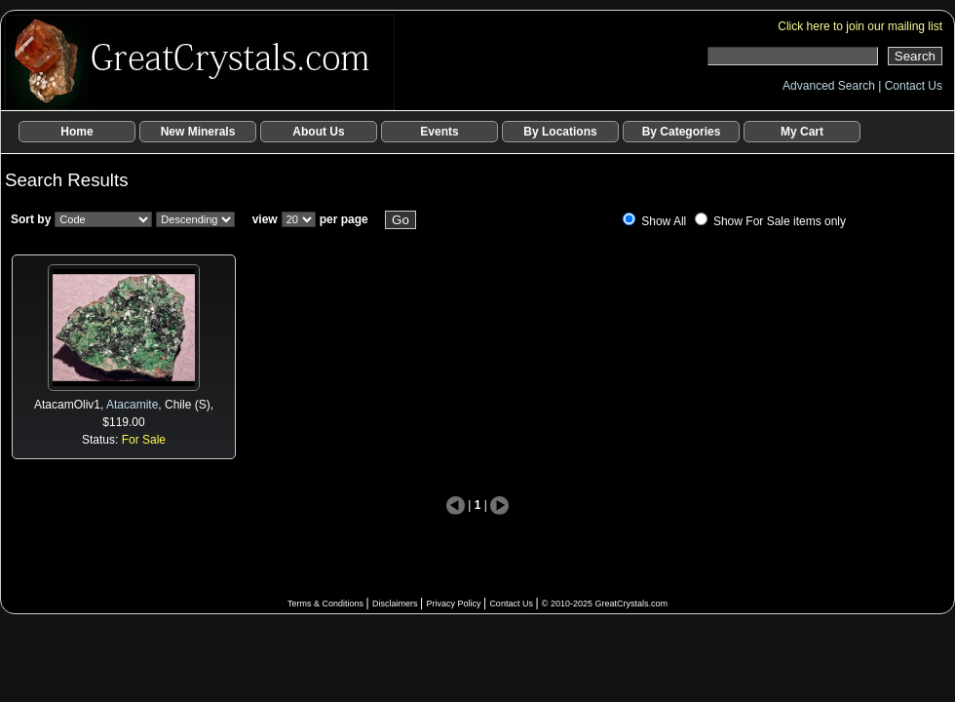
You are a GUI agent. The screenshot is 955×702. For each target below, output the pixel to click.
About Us (318, 131)
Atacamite (132, 404)
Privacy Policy (454, 603)
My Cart (802, 131)
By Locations (559, 131)
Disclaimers (396, 603)
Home (76, 131)
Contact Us (913, 86)
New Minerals (198, 131)
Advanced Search (830, 86)
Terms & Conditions (326, 603)
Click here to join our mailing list (860, 26)
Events (439, 131)
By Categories (681, 131)
